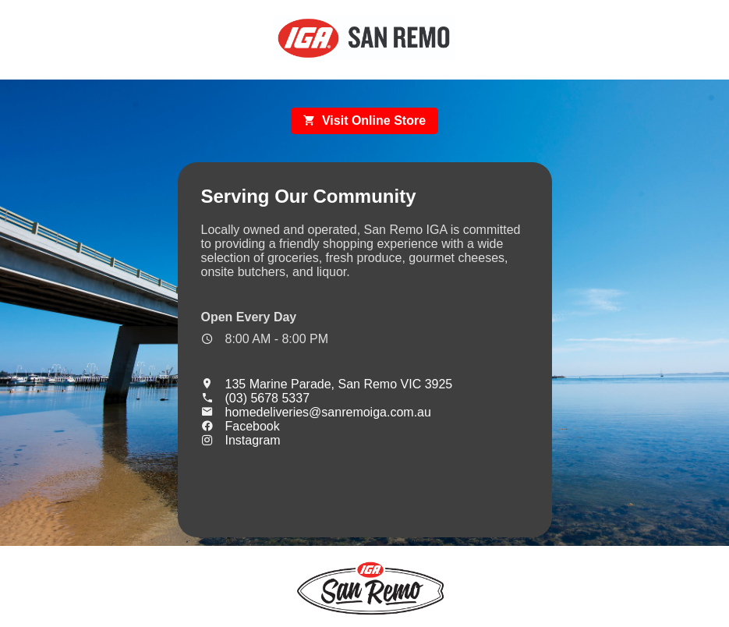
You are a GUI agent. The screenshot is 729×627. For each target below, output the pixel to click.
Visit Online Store (364, 120)
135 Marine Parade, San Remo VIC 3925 (327, 384)
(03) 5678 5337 (255, 398)
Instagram (241, 440)
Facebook (240, 426)
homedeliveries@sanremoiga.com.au (316, 412)
